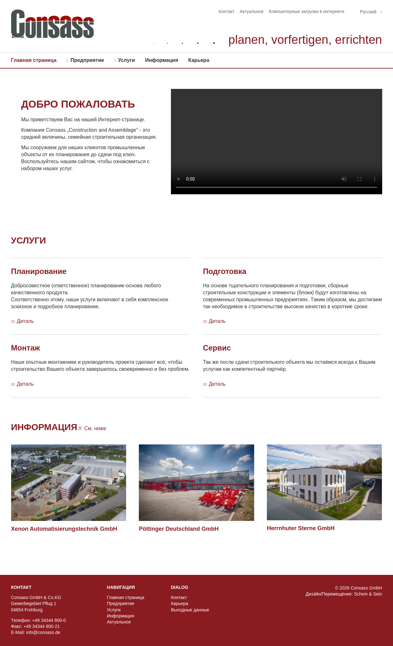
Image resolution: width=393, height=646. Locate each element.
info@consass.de (43, 632)
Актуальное (252, 11)
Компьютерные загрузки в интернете (306, 11)
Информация (161, 60)
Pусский (369, 12)
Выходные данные (190, 609)
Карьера (198, 60)
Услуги (126, 60)
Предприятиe (87, 60)
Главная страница (34, 60)
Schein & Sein (368, 593)
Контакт (226, 11)
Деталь (25, 321)
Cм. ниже (95, 428)
